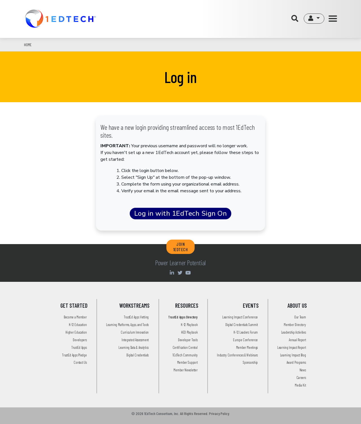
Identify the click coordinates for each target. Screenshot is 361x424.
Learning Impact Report (291, 347)
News (303, 370)
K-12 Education (78, 324)
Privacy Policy (219, 413)
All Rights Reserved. (194, 413)
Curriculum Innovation (135, 332)
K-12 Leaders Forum (246, 332)
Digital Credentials (137, 355)
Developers (80, 340)
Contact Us (80, 362)
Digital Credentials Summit (241, 324)
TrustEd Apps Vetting (136, 317)
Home (28, 44)
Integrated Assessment (135, 340)
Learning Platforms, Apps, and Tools (127, 324)
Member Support (187, 362)
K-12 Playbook (189, 324)
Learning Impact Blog (293, 355)
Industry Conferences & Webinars (237, 355)
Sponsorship (250, 362)
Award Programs (296, 362)
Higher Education (76, 332)
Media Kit (300, 385)
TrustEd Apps (79, 347)
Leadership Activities (293, 332)
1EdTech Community (184, 355)
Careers (301, 377)
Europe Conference (245, 340)
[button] (314, 19)
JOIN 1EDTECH (180, 246)
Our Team (300, 317)
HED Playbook (189, 332)
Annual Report (297, 340)
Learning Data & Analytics (133, 347)
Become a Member (75, 317)
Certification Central (185, 347)
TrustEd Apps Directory (182, 317)
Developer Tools (188, 340)
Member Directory (295, 324)
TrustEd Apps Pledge (74, 355)
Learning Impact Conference (240, 317)
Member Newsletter (185, 370)
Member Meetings (247, 347)
